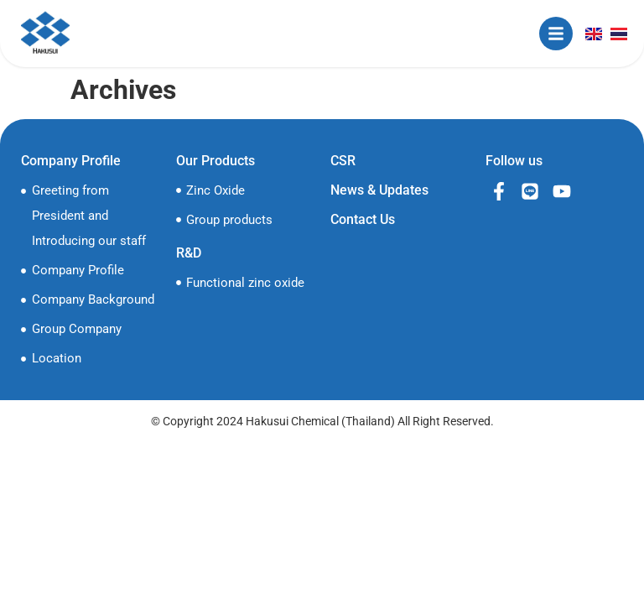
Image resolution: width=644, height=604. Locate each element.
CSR (343, 161)
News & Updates (379, 190)
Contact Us (362, 219)
